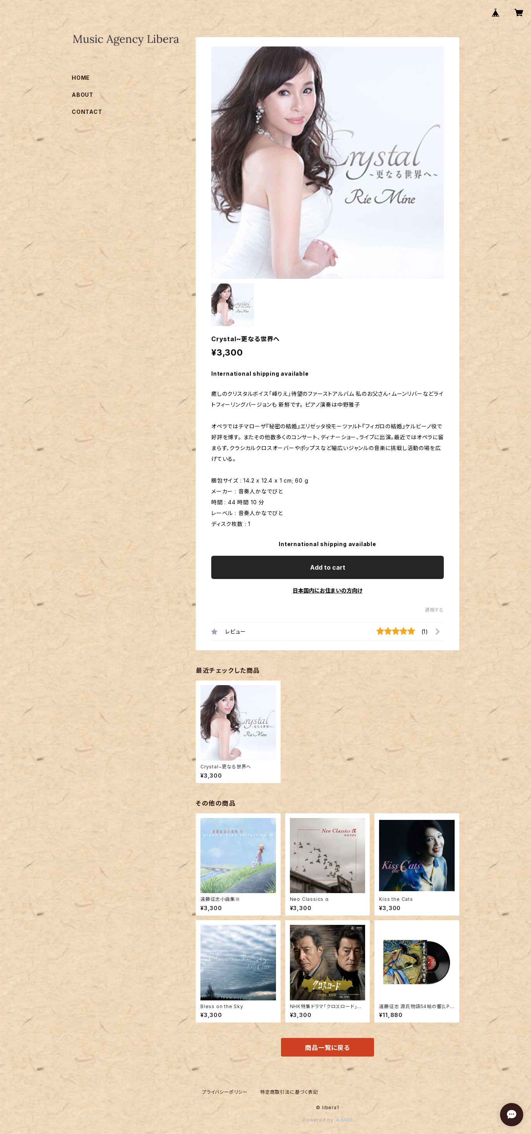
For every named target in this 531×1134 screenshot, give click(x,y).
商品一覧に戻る (327, 1048)
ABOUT (82, 94)
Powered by (327, 1120)
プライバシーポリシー (225, 1092)
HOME (81, 77)
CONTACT (87, 111)
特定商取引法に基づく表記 (289, 1092)
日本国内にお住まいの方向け (327, 590)
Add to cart (327, 567)
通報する (434, 610)
